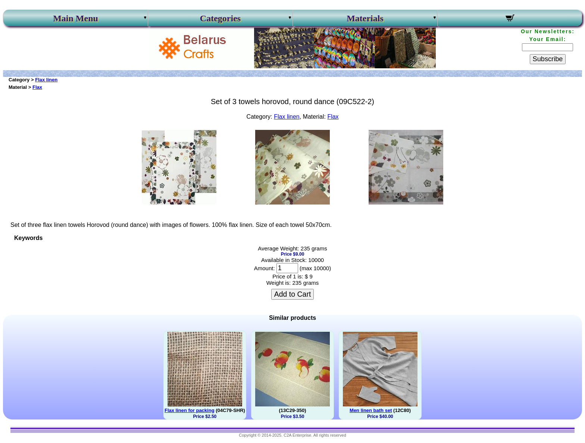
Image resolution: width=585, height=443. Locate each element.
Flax (37, 87)
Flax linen (46, 79)
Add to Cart (292, 294)
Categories (220, 18)
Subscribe (548, 59)
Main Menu (75, 18)
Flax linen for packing (190, 410)
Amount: (264, 268)
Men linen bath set (371, 410)
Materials (365, 18)
